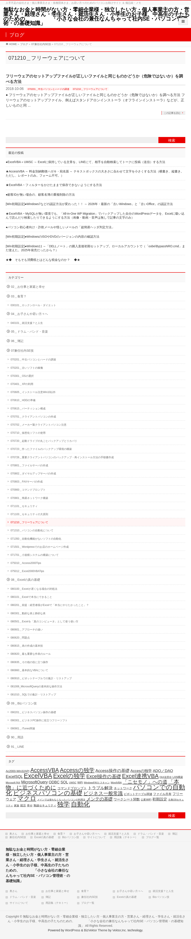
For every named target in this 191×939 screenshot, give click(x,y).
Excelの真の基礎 (44, 837)
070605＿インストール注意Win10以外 (33, 392)
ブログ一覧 (152, 837)
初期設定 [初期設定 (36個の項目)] (159, 799)
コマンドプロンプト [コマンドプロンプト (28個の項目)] (72, 788)
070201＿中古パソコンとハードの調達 (48, 89)
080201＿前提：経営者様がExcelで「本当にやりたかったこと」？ (50, 605)
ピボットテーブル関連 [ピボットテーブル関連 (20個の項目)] (138, 794)
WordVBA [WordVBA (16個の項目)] (116, 782)
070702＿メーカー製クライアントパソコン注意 (39, 424)
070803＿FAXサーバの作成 (27, 481)
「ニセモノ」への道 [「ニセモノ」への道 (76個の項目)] (145, 782)
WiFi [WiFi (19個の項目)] (80, 782)
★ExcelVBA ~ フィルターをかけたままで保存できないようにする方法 (54, 185)
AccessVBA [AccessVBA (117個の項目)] (44, 770)
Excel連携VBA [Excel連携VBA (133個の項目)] (140, 776)
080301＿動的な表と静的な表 (28, 613)
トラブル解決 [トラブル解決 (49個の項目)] (100, 788)
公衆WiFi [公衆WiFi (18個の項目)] (146, 799)
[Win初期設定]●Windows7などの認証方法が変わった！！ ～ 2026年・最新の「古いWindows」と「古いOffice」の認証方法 (89, 204)
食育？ (61, 833)
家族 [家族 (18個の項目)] (16, 805)
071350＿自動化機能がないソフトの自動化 (36, 538)
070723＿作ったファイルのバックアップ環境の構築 (41, 449)
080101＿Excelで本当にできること (31, 597)
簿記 (174, 833)
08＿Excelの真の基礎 (25, 579)
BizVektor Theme (95, 930)
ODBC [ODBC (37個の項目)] (54, 782)
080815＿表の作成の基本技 (27, 645)
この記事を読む (172, 113)
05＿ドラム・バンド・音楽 (29, 331)
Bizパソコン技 (70, 837)
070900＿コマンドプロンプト (28, 489)
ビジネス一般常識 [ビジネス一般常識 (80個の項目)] (103, 793)
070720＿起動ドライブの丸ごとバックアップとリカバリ (44, 440)
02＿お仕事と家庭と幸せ (28, 286)
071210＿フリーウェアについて (90, 89)
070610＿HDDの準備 (23, 400)
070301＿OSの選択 (22, 375)
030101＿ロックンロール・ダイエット (33, 305)
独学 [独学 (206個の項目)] (63, 804)
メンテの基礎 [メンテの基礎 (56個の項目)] (99, 799)
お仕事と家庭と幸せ (37, 833)
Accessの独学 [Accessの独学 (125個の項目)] (77, 770)
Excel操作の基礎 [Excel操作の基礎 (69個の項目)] (103, 776)
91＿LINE (17, 746)
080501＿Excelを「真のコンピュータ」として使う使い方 (44, 621)
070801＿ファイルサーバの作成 (29, 465)
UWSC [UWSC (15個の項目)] (73, 782)
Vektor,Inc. (119, 930)
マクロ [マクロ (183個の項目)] (26, 798)
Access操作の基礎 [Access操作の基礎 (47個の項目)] (112, 770)
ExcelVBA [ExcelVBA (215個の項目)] (38, 775)
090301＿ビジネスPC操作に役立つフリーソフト (39, 720)
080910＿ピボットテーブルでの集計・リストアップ (41, 678)
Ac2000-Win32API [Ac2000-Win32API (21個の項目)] (17, 771)
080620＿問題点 (20, 637)
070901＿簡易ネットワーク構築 (29, 498)
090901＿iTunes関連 (23, 728)
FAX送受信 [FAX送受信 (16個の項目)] (165, 777)
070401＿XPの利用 (22, 384)
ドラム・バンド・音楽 (151, 833)
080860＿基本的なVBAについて (29, 670)
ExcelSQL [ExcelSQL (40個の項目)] (14, 776)
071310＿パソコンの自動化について (32, 530)
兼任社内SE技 (17, 837)
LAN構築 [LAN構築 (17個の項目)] (178, 777)
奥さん (13, 833)
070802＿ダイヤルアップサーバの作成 (33, 473)
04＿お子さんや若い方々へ (29, 314)
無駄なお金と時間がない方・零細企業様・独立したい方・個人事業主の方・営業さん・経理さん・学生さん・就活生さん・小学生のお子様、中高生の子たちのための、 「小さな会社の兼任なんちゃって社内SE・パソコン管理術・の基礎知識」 (96, 16)
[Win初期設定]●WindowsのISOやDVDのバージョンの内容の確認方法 (52, 236)
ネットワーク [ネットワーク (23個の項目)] (123, 788)
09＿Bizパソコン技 (24, 703)
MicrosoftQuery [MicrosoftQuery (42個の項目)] (34, 782)
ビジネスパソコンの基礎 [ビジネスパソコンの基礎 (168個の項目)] (47, 793)
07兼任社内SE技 (22, 350)
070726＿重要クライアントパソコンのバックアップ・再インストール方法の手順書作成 (62, 457)
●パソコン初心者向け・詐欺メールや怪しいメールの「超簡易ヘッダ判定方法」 (60, 227)
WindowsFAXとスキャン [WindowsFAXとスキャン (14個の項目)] (97, 782)
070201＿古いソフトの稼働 (27, 367)
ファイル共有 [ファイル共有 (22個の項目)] (162, 794)
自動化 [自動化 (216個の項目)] (80, 804)
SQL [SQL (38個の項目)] (64, 782)
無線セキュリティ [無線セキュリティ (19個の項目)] (44, 805)
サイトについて (96, 837)
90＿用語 (17, 737)
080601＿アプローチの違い (27, 629)
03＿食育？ (18, 296)
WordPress (72, 930)
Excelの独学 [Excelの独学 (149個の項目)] (69, 776)
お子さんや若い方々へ (87, 833)
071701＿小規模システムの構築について (35, 554)
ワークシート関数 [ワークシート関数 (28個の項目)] (127, 799)
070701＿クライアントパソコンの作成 (33, 416)
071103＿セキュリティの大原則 (29, 514)
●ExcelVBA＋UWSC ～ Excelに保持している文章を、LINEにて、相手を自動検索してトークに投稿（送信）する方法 (85, 162)
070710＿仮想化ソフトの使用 (28, 432)
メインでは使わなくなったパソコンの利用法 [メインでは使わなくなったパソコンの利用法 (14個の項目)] (61, 799)
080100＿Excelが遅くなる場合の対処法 (34, 588)
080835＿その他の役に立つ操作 (29, 662)
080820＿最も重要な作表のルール (31, 653)
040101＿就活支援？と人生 (27, 323)
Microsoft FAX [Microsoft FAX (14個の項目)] (13, 782)
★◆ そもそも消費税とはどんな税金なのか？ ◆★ (43, 260)
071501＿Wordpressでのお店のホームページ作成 (40, 546)
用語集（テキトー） (126, 837)
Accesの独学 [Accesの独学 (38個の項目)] (141, 771)
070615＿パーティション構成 (28, 408)
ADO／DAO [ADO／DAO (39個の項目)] (163, 771)
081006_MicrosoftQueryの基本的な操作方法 (36, 686)
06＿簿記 (17, 341)
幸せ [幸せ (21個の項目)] (30, 805)
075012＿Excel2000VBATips (27, 571)
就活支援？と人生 (118, 833)
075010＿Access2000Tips (26, 563)
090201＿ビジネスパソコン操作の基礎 (33, 712)
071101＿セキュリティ (24, 506)
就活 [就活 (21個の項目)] (23, 805)
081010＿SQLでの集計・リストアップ (33, 694)
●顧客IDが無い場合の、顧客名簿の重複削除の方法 (40, 194)
